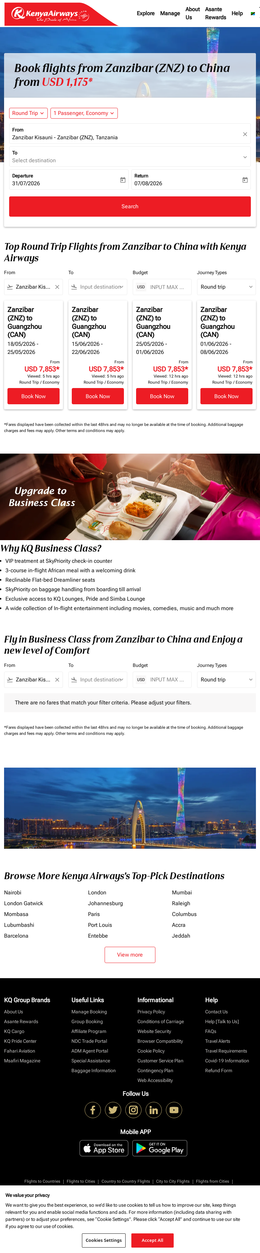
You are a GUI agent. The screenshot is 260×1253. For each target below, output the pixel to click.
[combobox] (33, 287)
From (17, 129)
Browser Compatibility (160, 1041)
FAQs (210, 1031)
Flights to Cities (81, 1181)
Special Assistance (90, 1060)
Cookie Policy (151, 1051)
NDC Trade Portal (89, 1041)
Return (141, 175)
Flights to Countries (42, 1181)
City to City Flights (173, 1181)
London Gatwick (23, 903)
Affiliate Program (88, 1031)
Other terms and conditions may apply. (90, 430)
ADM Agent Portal (89, 1051)
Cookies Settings (104, 1240)
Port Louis (100, 925)
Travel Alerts (217, 1041)
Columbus (184, 914)
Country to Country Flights (126, 1181)
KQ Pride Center (20, 1041)
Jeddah (181, 936)
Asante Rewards (215, 13)
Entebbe (98, 936)
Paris (94, 914)
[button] (84, 113)
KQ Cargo (14, 1031)
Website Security (154, 1031)
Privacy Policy (151, 1011)
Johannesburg (105, 903)
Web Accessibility (155, 1080)
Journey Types (212, 272)
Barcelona (16, 936)
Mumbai (182, 892)
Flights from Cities (212, 1181)
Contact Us (216, 1011)
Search (130, 206)
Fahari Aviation (19, 1051)
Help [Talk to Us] (222, 1021)
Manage (170, 13)
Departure (22, 175)
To (14, 152)
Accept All (153, 1240)
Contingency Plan (155, 1070)
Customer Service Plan (160, 1060)
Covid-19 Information (227, 1060)
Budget (140, 272)
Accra (179, 925)
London (97, 892)
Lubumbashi (19, 925)
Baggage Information (93, 1070)
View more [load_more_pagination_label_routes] (130, 954)
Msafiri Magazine (22, 1060)
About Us (193, 13)
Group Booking (87, 1021)
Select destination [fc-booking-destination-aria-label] (34, 160)
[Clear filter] (57, 287)
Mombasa (16, 914)
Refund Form (218, 1070)
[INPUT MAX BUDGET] (167, 287)
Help (237, 13)
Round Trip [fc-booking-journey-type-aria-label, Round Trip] (25, 113)
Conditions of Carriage (160, 1021)
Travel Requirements (226, 1051)
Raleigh (181, 903)
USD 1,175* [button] (67, 82)
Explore (146, 13)
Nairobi (12, 892)
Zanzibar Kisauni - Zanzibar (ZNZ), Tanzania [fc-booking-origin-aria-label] (65, 137)
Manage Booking (89, 1011)
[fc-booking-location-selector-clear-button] (246, 134)
